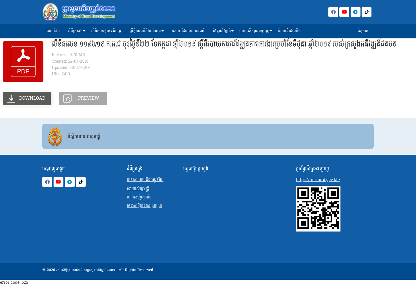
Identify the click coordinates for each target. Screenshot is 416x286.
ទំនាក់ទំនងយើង (289, 30)
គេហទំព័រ (53, 30)
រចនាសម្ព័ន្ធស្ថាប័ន (139, 197)
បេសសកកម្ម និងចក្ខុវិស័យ (145, 179)
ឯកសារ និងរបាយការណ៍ (186, 30)
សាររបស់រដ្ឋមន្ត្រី (138, 188)
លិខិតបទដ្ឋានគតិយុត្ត (106, 30)
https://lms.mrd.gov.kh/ (318, 179)
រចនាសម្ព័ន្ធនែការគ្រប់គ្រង (144, 205)
